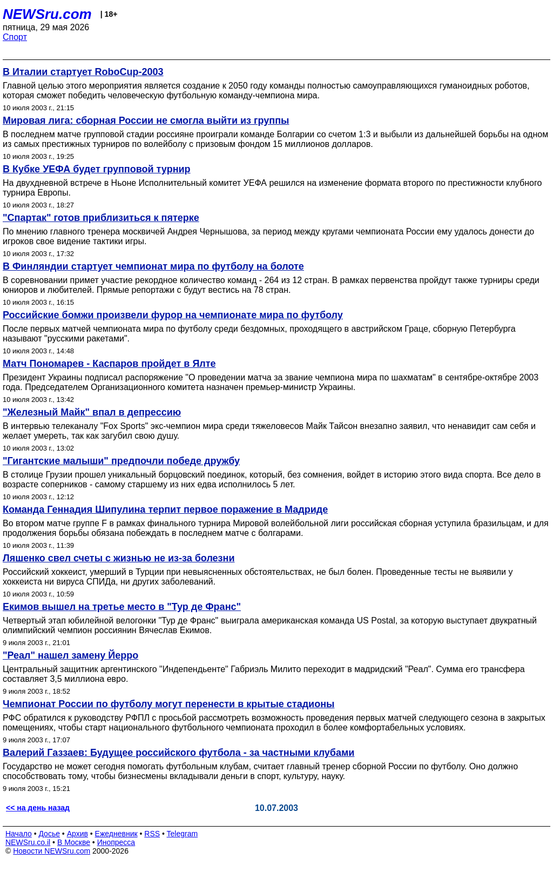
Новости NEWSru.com (51, 851)
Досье (49, 833)
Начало (18, 833)
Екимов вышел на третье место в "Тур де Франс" (122, 606)
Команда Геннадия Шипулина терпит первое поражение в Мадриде (165, 509)
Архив (77, 833)
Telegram (182, 833)
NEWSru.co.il (27, 842)
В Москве (73, 842)
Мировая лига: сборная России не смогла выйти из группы (146, 120)
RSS (152, 833)
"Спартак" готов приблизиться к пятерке (101, 217)
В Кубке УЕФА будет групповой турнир (97, 169)
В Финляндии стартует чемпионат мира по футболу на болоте (153, 266)
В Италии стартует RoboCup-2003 (83, 71)
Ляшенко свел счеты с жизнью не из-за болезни (119, 558)
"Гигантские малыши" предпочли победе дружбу (121, 460)
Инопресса (116, 842)
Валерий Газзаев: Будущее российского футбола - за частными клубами (178, 752)
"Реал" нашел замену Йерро (70, 655)
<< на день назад (38, 807)
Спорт (15, 37)
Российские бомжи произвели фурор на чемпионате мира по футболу (173, 315)
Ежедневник (116, 833)
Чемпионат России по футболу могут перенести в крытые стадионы (168, 704)
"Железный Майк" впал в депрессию (92, 412)
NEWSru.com (47, 14)
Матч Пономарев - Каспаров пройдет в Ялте (109, 363)
